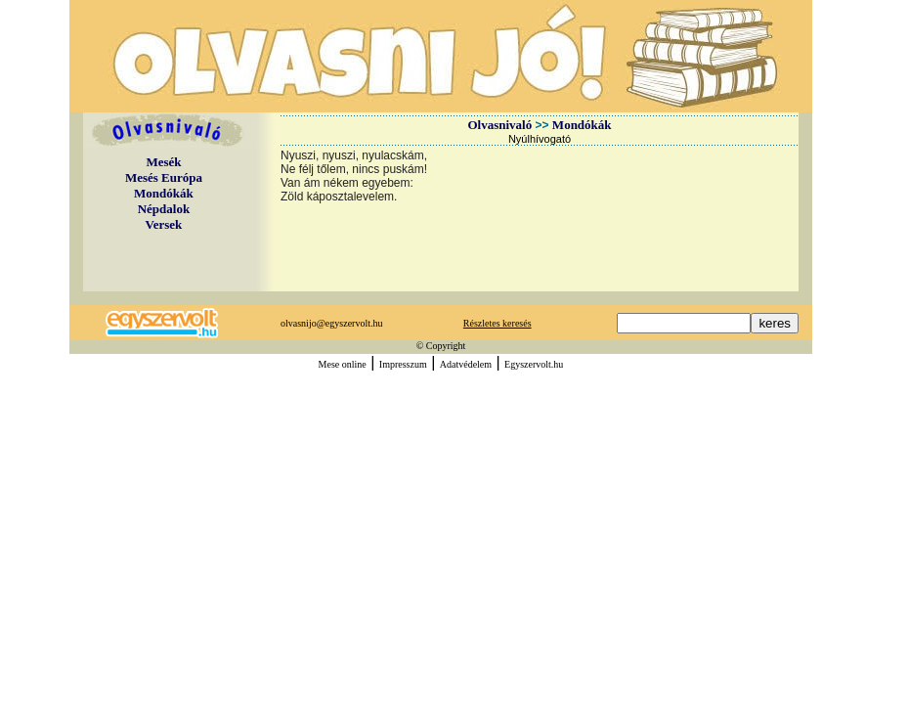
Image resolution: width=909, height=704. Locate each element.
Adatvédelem (466, 364)
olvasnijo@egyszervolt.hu (331, 323)
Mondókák (164, 193)
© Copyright (441, 345)
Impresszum (403, 364)
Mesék (163, 161)
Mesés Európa (163, 177)
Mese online (343, 364)
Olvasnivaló (499, 124)
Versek (164, 224)
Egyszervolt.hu (533, 364)
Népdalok (164, 208)
